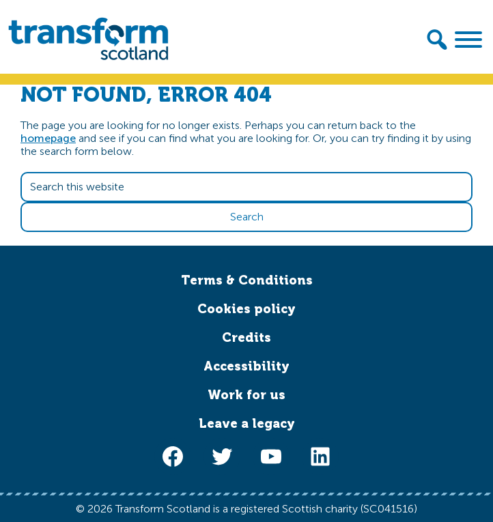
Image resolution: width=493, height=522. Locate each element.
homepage (48, 138)
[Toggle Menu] (468, 39)
